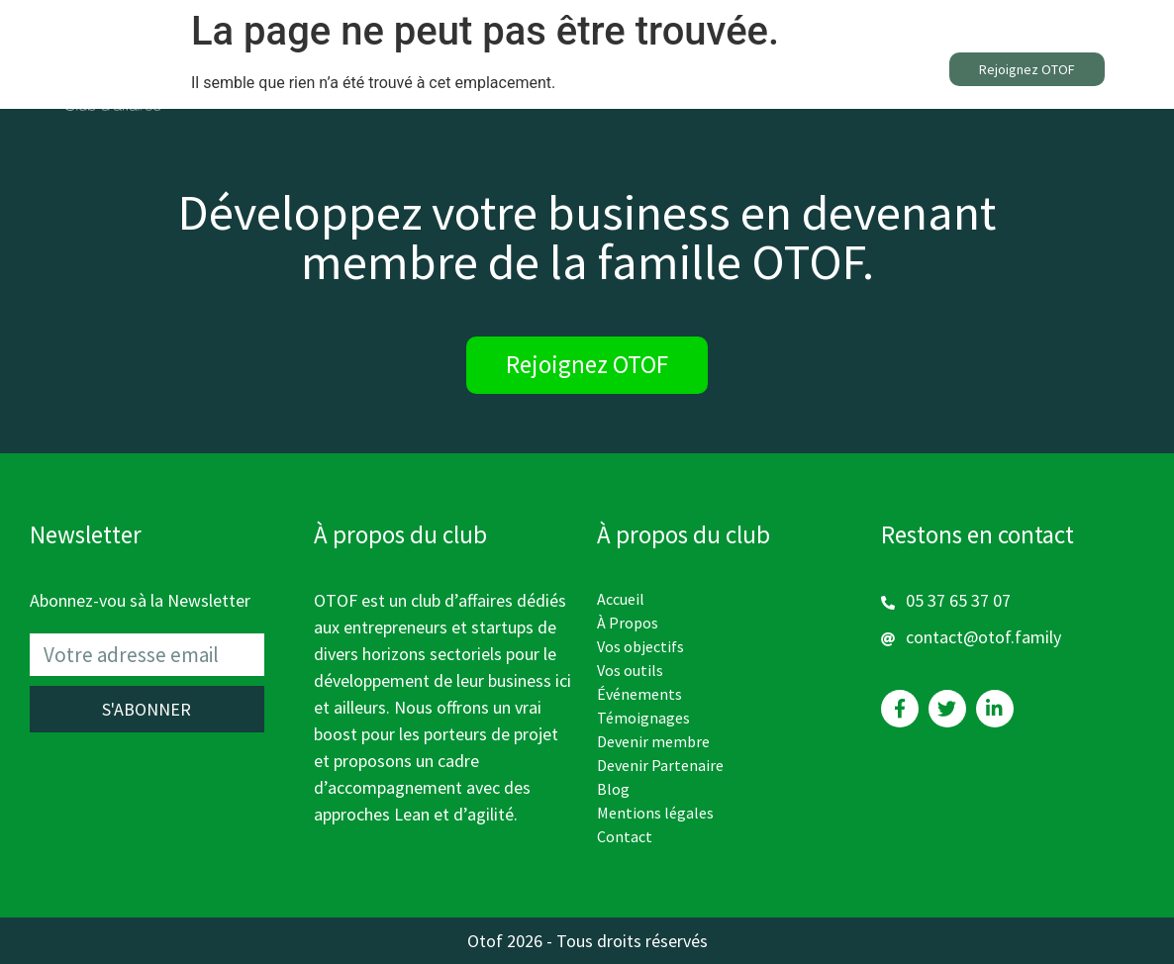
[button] (1027, 69)
